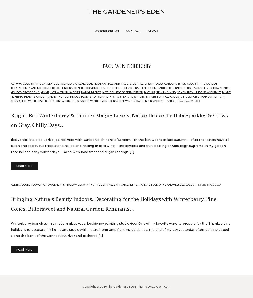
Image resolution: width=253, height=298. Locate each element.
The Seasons (80, 101)
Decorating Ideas (93, 87)
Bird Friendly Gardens (161, 83)
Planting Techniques (64, 96)
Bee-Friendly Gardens (69, 83)
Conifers (48, 87)
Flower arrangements (48, 184)
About (153, 30)
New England (166, 92)
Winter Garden (113, 101)
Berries (138, 83)
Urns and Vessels (171, 184)
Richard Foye (148, 184)
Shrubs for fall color (162, 96)
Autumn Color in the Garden (32, 83)
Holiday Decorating (25, 92)
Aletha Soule (20, 184)
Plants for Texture (119, 96)
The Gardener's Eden (126, 11)
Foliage (128, 87)
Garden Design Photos (174, 87)
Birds (182, 83)
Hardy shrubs (202, 87)
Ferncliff (114, 87)
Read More (24, 165)
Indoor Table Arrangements (116, 184)
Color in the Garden (202, 83)
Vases (190, 184)
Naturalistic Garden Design (122, 92)
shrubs (139, 96)
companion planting (26, 87)
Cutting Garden (68, 87)
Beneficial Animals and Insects (109, 83)
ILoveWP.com (160, 286)
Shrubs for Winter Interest (31, 101)
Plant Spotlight (36, 96)
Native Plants (91, 92)
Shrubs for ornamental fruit (202, 96)
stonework (61, 101)
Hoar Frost (221, 87)
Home (45, 92)
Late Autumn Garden (65, 92)
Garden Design (107, 30)
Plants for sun (92, 96)
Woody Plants (163, 101)
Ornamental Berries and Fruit (199, 92)
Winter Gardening (138, 101)
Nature (149, 92)
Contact (133, 30)
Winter (95, 101)
